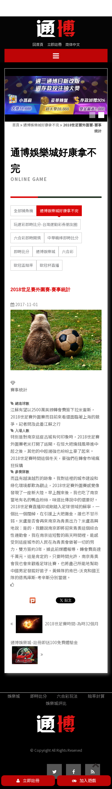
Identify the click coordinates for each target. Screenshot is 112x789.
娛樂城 (13, 696)
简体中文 (72, 44)
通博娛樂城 (45, 251)
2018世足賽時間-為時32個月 (54, 624)
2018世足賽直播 (25, 506)
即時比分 (21, 251)
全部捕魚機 (23, 210)
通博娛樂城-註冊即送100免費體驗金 (44, 651)
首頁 (15, 124)
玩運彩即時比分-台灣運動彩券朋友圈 (45, 224)
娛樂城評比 (56, 703)
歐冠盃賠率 (23, 265)
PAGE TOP (96, 770)
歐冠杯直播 (49, 265)
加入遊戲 (84, 780)
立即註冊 (54, 44)
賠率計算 (96, 696)
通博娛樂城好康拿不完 (41, 124)
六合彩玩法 (67, 696)
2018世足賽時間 (25, 458)
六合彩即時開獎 (27, 238)
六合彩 (67, 251)
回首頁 (38, 44)
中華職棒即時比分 (63, 238)
